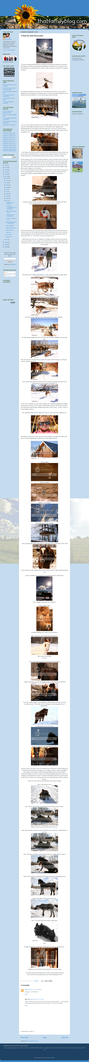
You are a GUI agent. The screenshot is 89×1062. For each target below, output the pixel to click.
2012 (6, 174)
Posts (6, 272)
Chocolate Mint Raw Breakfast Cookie (7, 112)
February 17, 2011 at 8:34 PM (34, 989)
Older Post (65, 1037)
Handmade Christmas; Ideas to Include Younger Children (9, 150)
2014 (6, 169)
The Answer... (9, 234)
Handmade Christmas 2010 (9, 143)
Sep (7, 185)
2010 (6, 242)
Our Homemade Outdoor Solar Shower (8, 95)
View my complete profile (9, 50)
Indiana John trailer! (10, 227)
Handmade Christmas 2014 (9, 135)
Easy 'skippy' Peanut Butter (9, 124)
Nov (7, 180)
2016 (6, 165)
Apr (7, 196)
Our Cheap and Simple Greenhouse (8, 102)
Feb (7, 200)
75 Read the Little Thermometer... (10, 215)
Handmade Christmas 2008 (9, 147)
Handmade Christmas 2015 (9, 133)
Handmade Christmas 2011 (9, 141)
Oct (7, 182)
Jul (7, 189)
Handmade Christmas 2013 (9, 137)
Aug (7, 187)
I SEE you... (8, 232)
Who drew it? (9, 236)
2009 (6, 244)
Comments (7, 275)
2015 (6, 167)
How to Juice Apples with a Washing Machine (9, 88)
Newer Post (24, 1037)
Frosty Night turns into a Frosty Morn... (11, 222)
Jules (26, 989)
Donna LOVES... (10, 230)
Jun (7, 191)
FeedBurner (13, 264)
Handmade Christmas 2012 (9, 139)
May (7, 194)
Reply (26, 994)
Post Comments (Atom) (32, 1041)
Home (45, 1037)
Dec (7, 178)
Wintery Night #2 (10, 225)
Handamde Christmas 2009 (9, 145)
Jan (7, 239)
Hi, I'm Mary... (8, 39)
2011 (6, 176)
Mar (7, 198)
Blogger (53, 1057)
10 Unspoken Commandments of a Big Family (11, 208)
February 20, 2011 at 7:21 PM (36, 999)
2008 (6, 246)
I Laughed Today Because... (10, 203)
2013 (6, 172)
